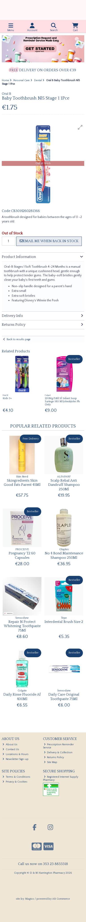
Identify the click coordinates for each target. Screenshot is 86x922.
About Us (9, 744)
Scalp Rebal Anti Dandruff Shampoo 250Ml (64, 485)
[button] (80, 127)
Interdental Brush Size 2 (64, 622)
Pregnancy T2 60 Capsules (22, 555)
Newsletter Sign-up (15, 759)
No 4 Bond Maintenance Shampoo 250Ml (64, 555)
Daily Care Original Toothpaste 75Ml (63, 696)
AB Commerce (61, 898)
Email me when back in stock (49, 241)
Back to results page (19, 339)
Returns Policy (54, 757)
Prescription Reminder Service (58, 746)
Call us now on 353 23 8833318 (43, 864)
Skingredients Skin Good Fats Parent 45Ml (22, 483)
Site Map (50, 762)
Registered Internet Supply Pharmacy (60, 778)
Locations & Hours (15, 754)
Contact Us (10, 749)
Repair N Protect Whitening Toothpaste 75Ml (22, 626)
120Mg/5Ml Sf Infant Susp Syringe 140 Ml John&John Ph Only (62, 401)
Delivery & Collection (58, 752)
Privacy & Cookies (14, 781)
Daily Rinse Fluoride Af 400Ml (22, 696)
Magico (29, 898)
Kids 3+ (7, 398)
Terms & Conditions (16, 776)
